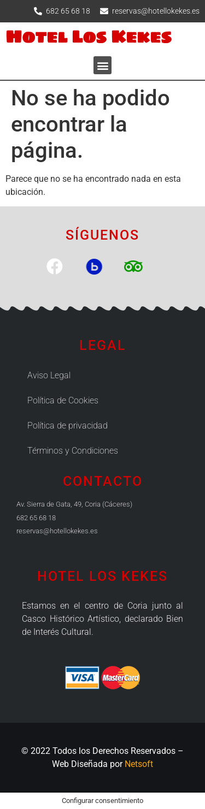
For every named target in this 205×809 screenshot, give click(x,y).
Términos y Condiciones (72, 450)
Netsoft (139, 764)
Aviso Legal (49, 375)
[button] (102, 65)
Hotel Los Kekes (88, 36)
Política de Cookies (62, 400)
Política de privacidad (67, 425)
